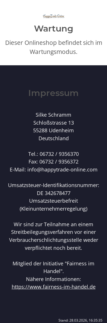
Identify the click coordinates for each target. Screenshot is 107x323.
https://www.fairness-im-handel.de (54, 286)
